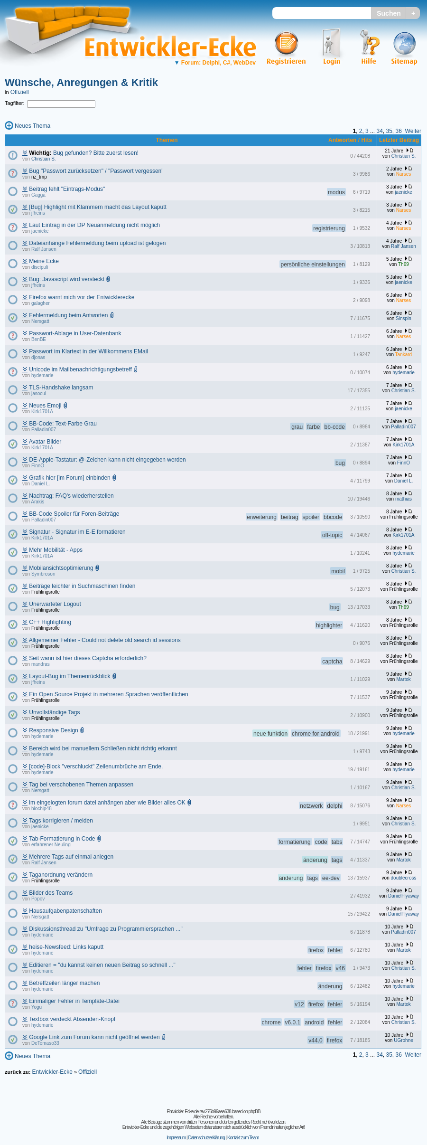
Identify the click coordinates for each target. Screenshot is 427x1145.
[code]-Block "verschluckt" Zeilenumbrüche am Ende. (96, 766)
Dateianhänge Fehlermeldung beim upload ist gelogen (97, 243)
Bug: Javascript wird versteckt (66, 279)
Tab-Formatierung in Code (62, 838)
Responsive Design (53, 730)
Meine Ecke (44, 261)
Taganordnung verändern (61, 874)
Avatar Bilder (45, 441)
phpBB (254, 1111)
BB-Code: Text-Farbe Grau (63, 423)
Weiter (413, 131)
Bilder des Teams (51, 893)
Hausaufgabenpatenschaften (65, 911)
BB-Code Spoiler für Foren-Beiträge (74, 514)
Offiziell (19, 92)
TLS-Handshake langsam (61, 387)
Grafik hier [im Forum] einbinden (69, 477)
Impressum (176, 1137)
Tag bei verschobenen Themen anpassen (81, 784)
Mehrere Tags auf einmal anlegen (71, 856)
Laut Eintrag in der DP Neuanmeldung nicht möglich (94, 225)
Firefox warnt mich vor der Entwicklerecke (81, 297)
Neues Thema (32, 126)
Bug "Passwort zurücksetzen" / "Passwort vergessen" (96, 171)
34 (379, 131)
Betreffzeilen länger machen (64, 983)
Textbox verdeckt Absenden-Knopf (72, 1019)
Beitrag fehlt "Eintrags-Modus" (67, 189)
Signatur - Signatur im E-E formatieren (77, 532)
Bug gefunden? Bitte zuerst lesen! (96, 153)
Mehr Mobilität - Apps (56, 550)
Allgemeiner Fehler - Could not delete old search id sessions (105, 640)
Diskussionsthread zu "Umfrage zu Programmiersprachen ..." (105, 929)
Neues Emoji (45, 405)
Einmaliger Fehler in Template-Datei (74, 1001)
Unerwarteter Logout (55, 604)
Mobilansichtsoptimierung (61, 568)
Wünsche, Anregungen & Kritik (81, 82)
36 (399, 131)
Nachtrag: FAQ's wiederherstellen (71, 495)
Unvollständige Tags (54, 712)
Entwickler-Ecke (52, 1072)
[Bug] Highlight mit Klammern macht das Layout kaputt (97, 207)
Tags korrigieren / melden (61, 820)
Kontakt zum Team (243, 1137)
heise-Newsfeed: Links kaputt (66, 947)
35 (389, 131)
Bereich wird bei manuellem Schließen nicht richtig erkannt (102, 748)
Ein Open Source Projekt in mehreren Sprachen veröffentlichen (108, 694)
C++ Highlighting (50, 622)
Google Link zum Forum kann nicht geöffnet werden (94, 1037)
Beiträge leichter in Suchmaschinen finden (82, 586)
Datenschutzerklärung (206, 1137)
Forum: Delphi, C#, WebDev (215, 62)
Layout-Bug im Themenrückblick (69, 676)
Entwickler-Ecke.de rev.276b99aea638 (199, 1111)
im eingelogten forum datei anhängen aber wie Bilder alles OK (107, 802)
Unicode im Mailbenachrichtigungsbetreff (80, 369)
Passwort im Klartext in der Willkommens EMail (88, 351)
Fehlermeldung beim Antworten (68, 315)
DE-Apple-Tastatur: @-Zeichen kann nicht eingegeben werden (107, 459)
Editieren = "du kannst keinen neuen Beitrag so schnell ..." (102, 965)
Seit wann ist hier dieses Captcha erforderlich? (87, 658)
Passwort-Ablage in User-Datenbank (75, 333)
